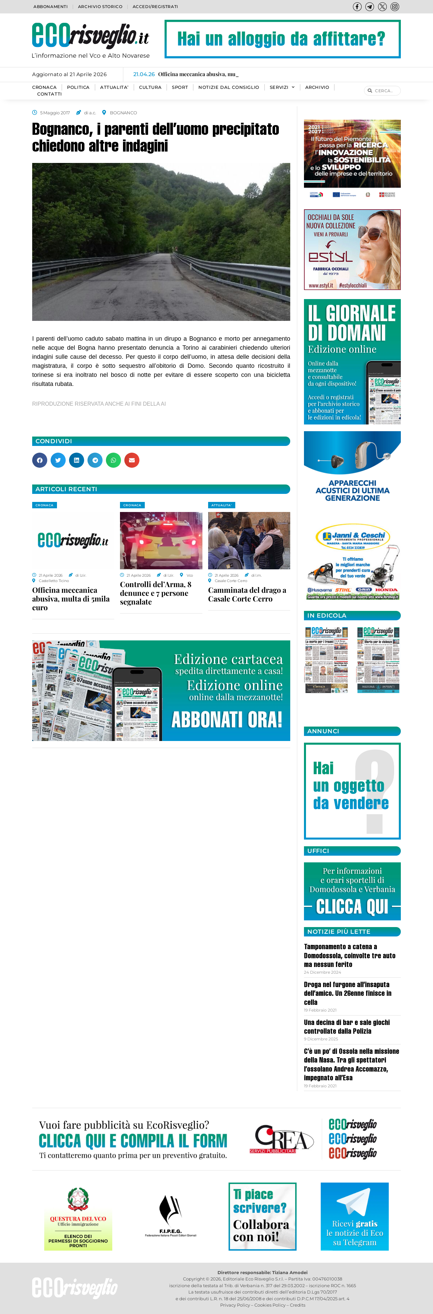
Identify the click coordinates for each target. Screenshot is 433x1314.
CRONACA (44, 87)
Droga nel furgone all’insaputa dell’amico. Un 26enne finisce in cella (347, 994)
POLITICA (78, 87)
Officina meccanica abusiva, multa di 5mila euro (71, 598)
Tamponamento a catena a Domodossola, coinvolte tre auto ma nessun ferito (349, 956)
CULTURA (150, 87)
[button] (39, 460)
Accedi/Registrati (155, 6)
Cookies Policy (270, 1305)
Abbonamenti (51, 6)
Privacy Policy (235, 1305)
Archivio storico (100, 6)
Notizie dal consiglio (228, 87)
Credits (297, 1305)
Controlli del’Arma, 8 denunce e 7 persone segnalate (155, 593)
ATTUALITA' (221, 505)
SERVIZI (282, 87)
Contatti (49, 94)
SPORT (180, 87)
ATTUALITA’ (114, 87)
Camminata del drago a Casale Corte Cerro (247, 594)
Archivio (317, 87)
